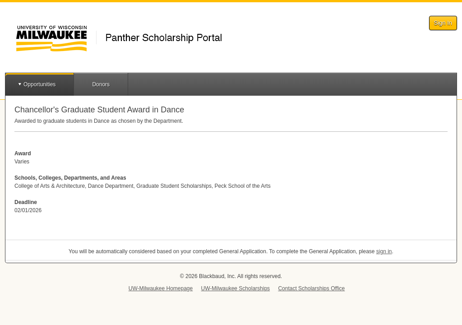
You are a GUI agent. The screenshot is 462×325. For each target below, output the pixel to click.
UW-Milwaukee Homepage (161, 288)
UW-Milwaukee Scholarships (235, 288)
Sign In (443, 22)
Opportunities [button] (39, 84)
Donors (101, 84)
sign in (384, 251)
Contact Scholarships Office (311, 288)
